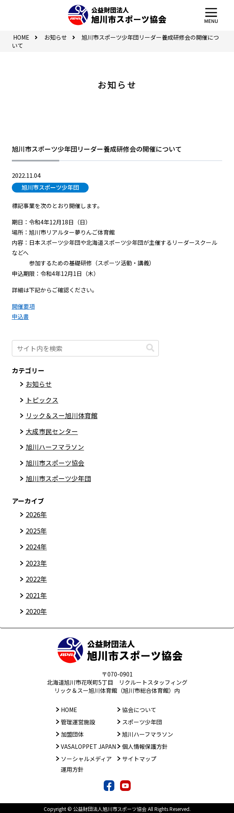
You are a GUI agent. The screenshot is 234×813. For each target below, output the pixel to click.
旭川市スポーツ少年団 (50, 187)
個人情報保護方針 (145, 745)
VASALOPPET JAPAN (88, 745)
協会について (139, 708)
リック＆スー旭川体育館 (62, 416)
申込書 (20, 316)
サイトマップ (139, 758)
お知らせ (39, 384)
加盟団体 (72, 733)
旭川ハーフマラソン (55, 447)
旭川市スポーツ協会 (55, 463)
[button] (150, 348)
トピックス (42, 400)
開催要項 (23, 306)
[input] (85, 348)
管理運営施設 (78, 721)
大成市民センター (52, 432)
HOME (69, 708)
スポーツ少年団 (142, 721)
